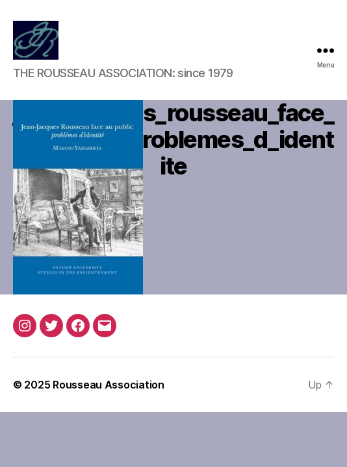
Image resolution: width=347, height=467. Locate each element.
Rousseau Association (108, 384)
